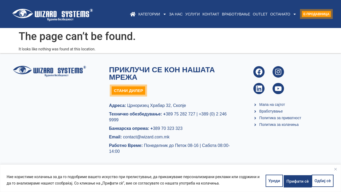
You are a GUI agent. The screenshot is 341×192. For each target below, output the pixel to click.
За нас (165, 14)
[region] (170, 179)
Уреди (268, 180)
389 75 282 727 (178, 115)
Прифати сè (319, 180)
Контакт (200, 14)
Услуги (182, 14)
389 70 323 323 (167, 129)
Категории (142, 14)
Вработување (226, 14)
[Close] (335, 171)
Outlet (250, 14)
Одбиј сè (290, 180)
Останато (273, 14)
